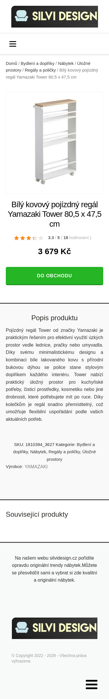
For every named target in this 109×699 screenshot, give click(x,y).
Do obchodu (54, 275)
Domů (11, 63)
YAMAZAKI (36, 466)
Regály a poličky (40, 70)
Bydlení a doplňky (37, 63)
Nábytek (66, 63)
